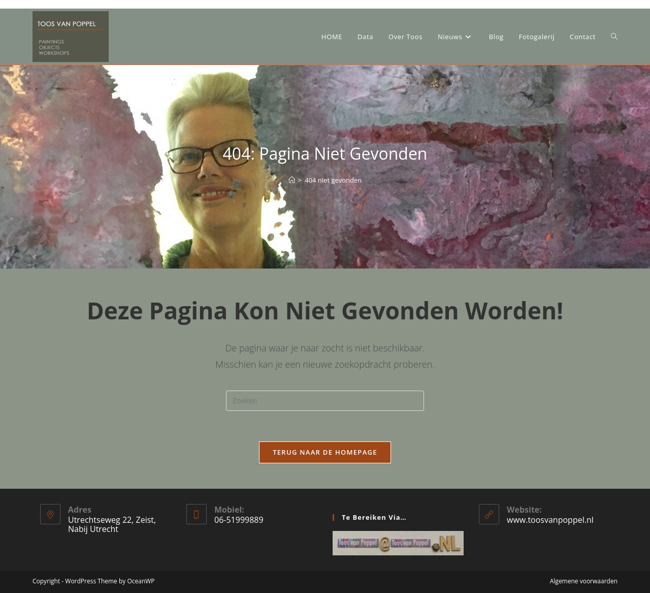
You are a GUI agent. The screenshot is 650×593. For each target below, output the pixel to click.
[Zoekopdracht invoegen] (325, 401)
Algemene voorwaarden (584, 581)
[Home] (291, 180)
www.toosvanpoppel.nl (550, 519)
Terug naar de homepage (325, 452)
